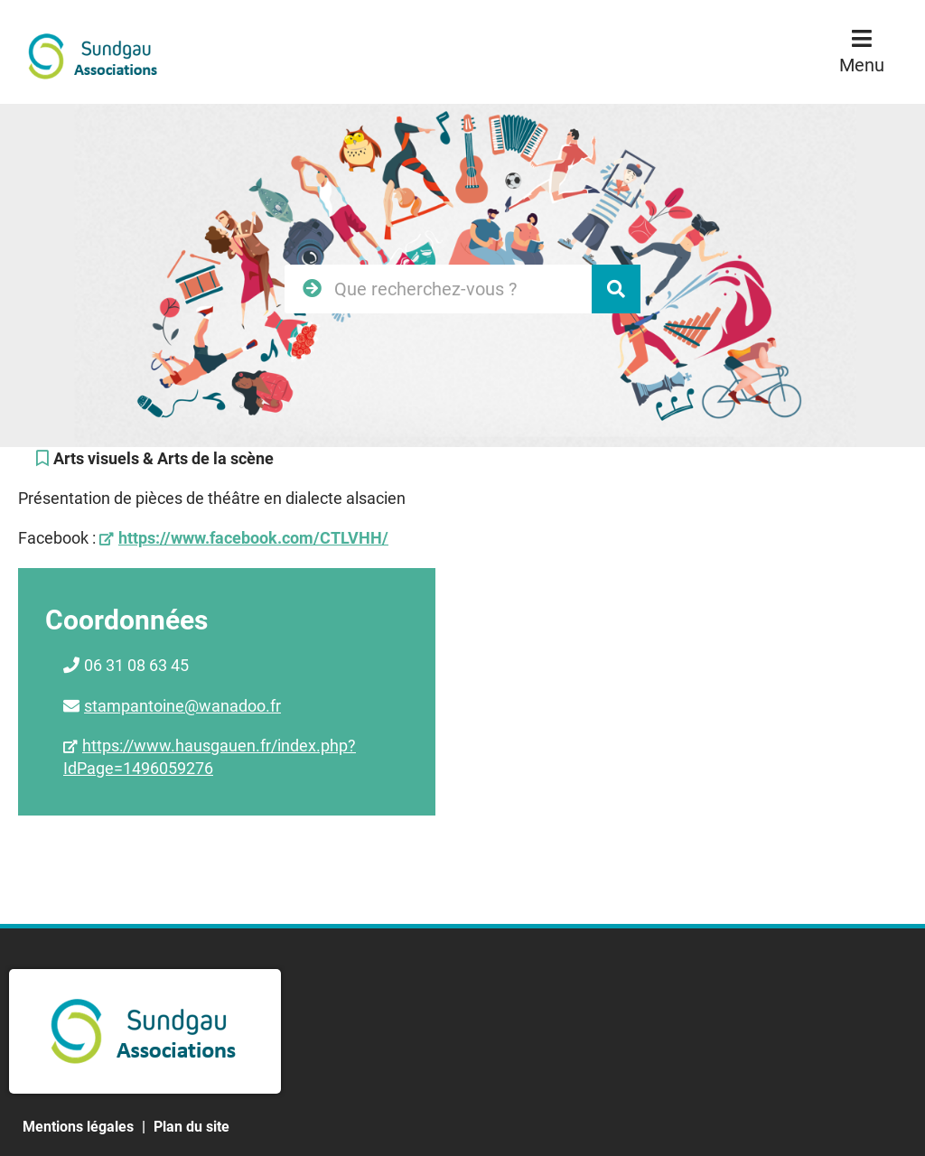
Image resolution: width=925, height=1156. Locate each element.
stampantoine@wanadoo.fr (182, 705)
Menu (861, 65)
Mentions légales (78, 1126)
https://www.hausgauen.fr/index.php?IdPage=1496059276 (209, 757)
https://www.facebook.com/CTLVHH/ (253, 537)
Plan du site (191, 1126)
